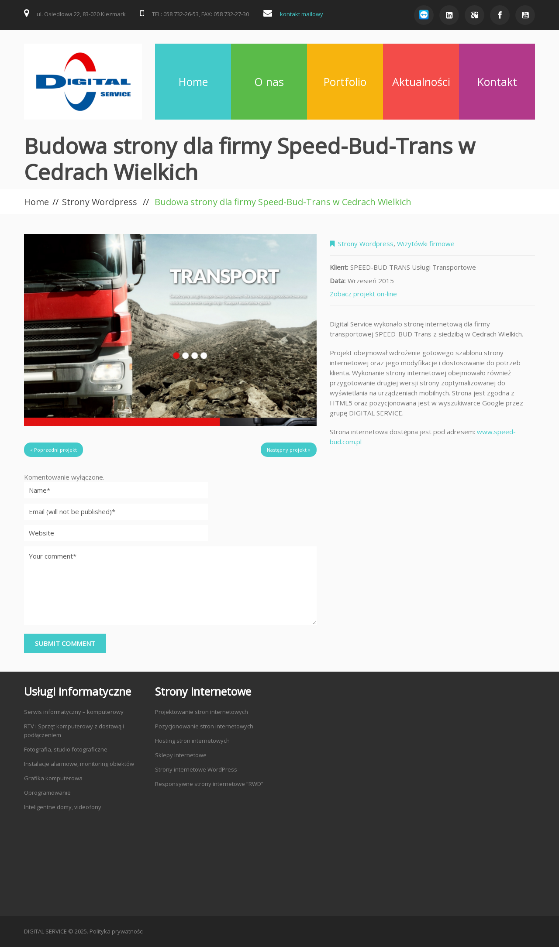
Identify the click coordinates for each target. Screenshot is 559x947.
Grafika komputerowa (53, 778)
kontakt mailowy (301, 14)
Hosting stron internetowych (192, 741)
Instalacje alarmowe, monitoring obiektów (79, 764)
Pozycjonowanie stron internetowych (204, 726)
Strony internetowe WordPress (196, 769)
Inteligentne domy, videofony (62, 807)
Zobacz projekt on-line (363, 293)
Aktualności (421, 81)
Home (193, 81)
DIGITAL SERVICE (45, 931)
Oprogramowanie (47, 792)
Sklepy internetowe (181, 755)
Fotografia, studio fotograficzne (65, 749)
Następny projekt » (289, 449)
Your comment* (170, 585)
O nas (269, 81)
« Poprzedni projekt (53, 449)
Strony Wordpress (99, 202)
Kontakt (497, 81)
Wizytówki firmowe (426, 243)
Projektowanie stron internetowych (201, 712)
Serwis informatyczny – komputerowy (74, 712)
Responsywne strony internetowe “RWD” (209, 784)
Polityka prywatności (117, 931)
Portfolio (345, 81)
